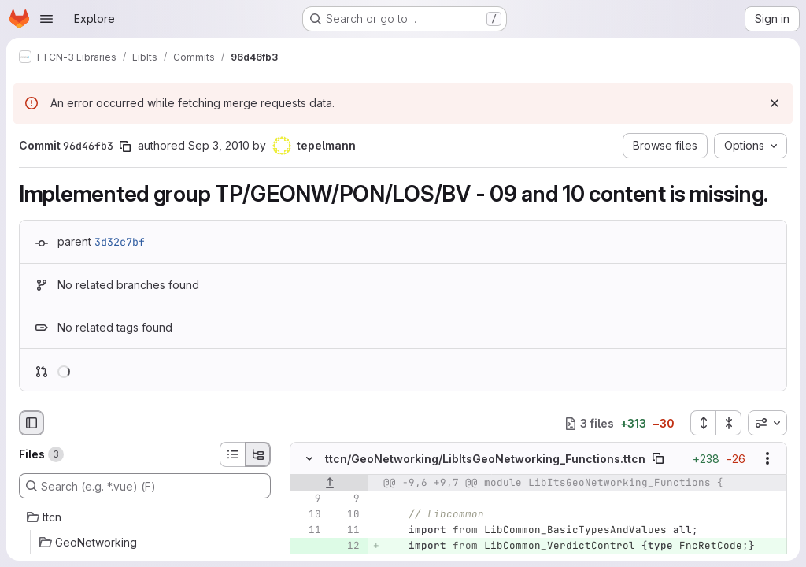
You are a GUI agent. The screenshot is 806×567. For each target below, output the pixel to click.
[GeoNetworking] (144, 542)
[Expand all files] (702, 422)
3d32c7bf (119, 242)
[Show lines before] (329, 483)
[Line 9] (307, 499)
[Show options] (767, 459)
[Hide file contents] (309, 459)
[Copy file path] (658, 459)
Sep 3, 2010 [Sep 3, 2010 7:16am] (219, 145)
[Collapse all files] (728, 422)
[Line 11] (307, 531)
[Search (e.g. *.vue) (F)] (145, 485)
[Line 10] (307, 515)
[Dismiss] (774, 103)
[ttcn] (144, 517)
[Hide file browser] (31, 422)
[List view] (232, 454)
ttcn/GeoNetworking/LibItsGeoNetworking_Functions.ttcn (485, 458)
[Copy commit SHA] (125, 146)
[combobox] (767, 422)
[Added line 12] (346, 546)
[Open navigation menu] (46, 19)
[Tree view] (258, 454)
